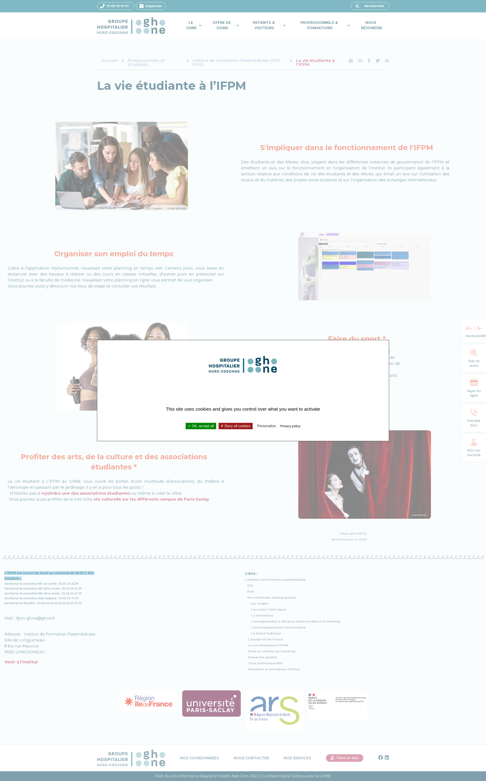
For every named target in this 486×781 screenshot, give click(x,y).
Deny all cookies (235, 426)
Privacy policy (290, 426)
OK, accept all (201, 426)
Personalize (266, 426)
